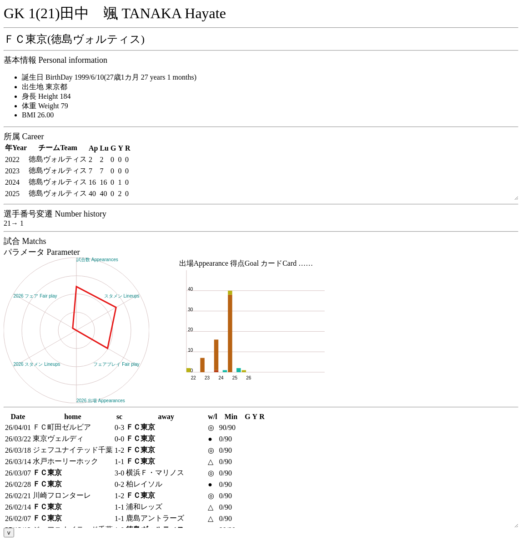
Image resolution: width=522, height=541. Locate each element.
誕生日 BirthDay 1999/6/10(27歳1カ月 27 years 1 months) (109, 77)
